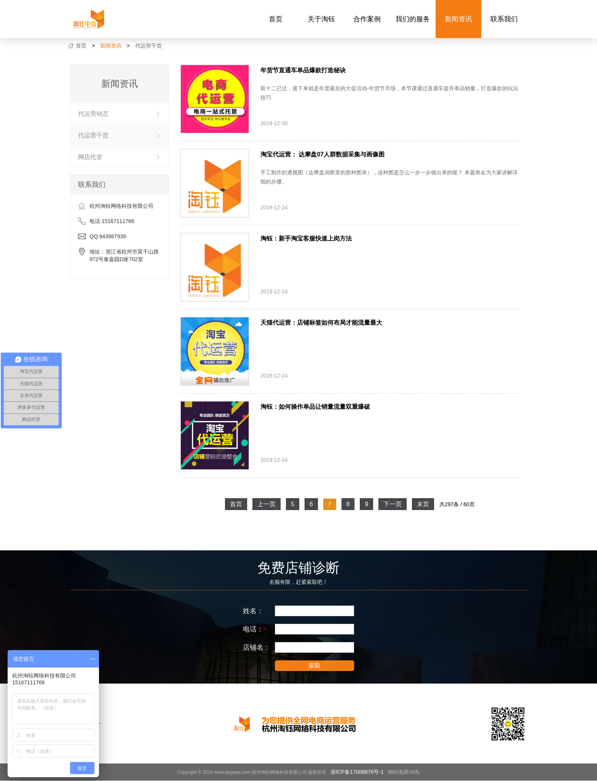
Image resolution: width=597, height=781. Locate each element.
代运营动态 (93, 113)
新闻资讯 (458, 19)
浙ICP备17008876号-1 (357, 772)
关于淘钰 (321, 19)
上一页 (266, 504)
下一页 (392, 504)
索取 (314, 665)
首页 (276, 19)
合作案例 (367, 19)
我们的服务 (413, 19)
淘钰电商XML (404, 772)
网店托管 (90, 157)
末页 (423, 504)
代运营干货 (148, 46)
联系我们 (504, 19)
